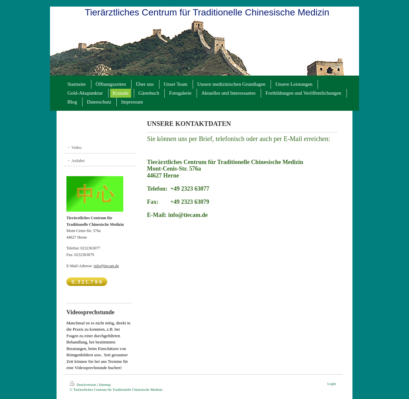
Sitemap (104, 385)
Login (331, 384)
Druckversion (83, 385)
